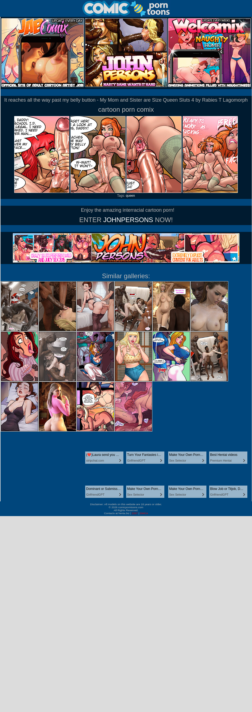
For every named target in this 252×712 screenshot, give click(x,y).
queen (130, 196)
